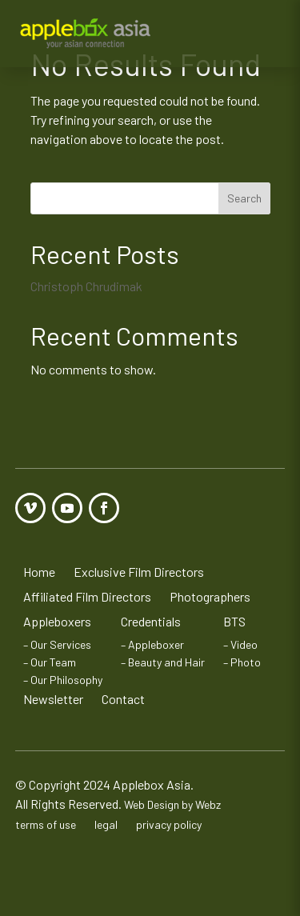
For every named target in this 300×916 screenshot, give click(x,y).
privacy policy (169, 824)
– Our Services (57, 644)
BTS (234, 621)
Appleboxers (57, 621)
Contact (123, 698)
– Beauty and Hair (163, 662)
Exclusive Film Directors (139, 571)
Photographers (210, 596)
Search (244, 198)
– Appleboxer (152, 644)
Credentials (151, 621)
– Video (240, 644)
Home (39, 571)
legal (106, 824)
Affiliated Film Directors (87, 596)
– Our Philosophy (62, 679)
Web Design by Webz (172, 804)
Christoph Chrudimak (86, 286)
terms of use (45, 824)
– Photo (242, 662)
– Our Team (49, 662)
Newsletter (53, 698)
